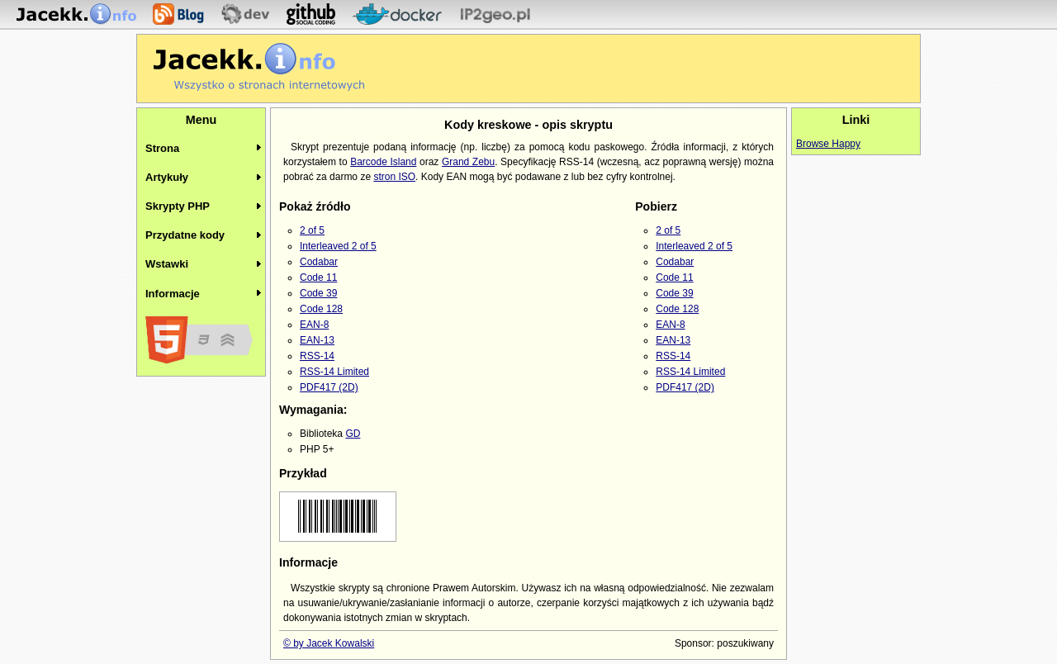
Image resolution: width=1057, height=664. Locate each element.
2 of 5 (312, 230)
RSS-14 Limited (334, 371)
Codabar (319, 262)
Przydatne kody (185, 235)
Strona (162, 148)
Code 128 (321, 309)
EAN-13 (317, 340)
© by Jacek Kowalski (328, 643)
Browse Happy (828, 143)
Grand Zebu (468, 162)
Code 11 (318, 277)
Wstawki (166, 264)
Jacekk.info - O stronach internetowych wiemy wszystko (259, 67)
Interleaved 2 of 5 (338, 246)
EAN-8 (314, 324)
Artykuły (166, 177)
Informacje (172, 293)
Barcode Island (383, 162)
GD (352, 433)
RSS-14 (317, 356)
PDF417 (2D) (329, 387)
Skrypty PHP (177, 206)
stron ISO (394, 177)
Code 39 (318, 293)
